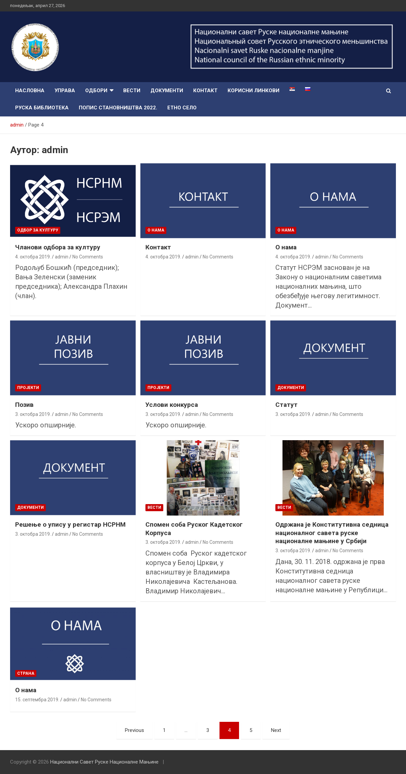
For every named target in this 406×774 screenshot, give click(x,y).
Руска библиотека (42, 108)
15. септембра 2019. (37, 699)
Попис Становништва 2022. (118, 108)
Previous (134, 730)
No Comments (87, 256)
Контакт (205, 90)
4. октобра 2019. (33, 256)
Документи (166, 90)
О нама (286, 247)
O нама (155, 230)
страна (25, 673)
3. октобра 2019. (33, 414)
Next (276, 730)
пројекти (28, 387)
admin (61, 256)
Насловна (29, 90)
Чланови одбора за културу (57, 247)
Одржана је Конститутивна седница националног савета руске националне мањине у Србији (331, 533)
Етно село (182, 108)
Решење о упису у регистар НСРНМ (70, 524)
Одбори (96, 90)
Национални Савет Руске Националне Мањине (104, 762)
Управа (65, 90)
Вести (131, 90)
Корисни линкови (253, 90)
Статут (286, 405)
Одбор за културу (37, 230)
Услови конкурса (171, 405)
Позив (24, 405)
